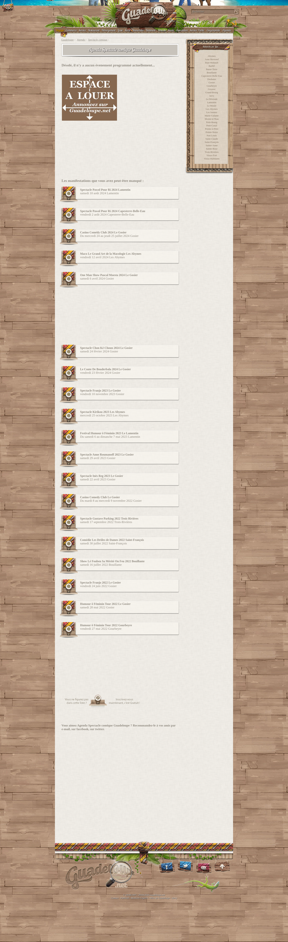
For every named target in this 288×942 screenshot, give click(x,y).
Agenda (226, 30)
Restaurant (93, 30)
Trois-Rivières (212, 152)
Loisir (120, 30)
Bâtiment (150, 30)
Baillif (212, 66)
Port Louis (212, 135)
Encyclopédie (213, 30)
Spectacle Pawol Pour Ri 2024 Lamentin (105, 189)
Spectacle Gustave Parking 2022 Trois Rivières (109, 518)
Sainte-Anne (212, 145)
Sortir (127, 30)
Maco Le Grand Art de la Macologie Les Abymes (110, 253)
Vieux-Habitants (211, 158)
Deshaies (211, 79)
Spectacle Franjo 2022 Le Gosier (100, 582)
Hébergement (108, 30)
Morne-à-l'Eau (212, 119)
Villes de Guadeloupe (160, 898)
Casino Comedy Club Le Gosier (100, 497)
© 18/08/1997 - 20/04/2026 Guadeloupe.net (144, 894)
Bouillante (212, 72)
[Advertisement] (150, 98)
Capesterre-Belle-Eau (211, 75)
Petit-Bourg (211, 122)
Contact (114, 898)
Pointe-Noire (212, 132)
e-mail (66, 729)
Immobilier (138, 30)
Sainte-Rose (211, 148)
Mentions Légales (139, 898)
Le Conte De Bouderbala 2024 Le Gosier (105, 369)
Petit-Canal (211, 125)
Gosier (211, 82)
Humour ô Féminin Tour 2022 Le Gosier (105, 603)
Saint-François (212, 142)
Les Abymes (212, 109)
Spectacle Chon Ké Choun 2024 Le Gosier (106, 347)
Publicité (124, 898)
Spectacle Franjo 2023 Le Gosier (100, 390)
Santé (171, 30)
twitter (99, 729)
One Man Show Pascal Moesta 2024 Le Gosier (109, 275)
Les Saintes (211, 112)
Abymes (212, 56)
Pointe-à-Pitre (211, 128)
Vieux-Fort (211, 155)
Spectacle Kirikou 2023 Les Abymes (102, 411)
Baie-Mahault (211, 62)
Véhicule (161, 30)
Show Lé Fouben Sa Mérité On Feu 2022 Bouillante (112, 561)
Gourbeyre (212, 85)
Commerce (71, 30)
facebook (82, 729)
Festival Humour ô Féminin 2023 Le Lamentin (109, 433)
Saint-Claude (212, 138)
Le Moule (211, 105)
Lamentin (211, 102)
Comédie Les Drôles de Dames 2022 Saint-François (112, 539)
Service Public (197, 30)
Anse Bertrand (212, 59)
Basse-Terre (211, 69)
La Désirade (211, 99)
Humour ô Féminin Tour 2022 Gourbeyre (106, 625)
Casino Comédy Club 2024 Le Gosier (103, 232)
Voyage (59, 30)
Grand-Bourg (211, 92)
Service (82, 30)
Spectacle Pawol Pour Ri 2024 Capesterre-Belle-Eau (112, 211)
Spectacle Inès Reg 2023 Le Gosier (101, 475)
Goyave (211, 89)
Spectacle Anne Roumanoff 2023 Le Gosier (107, 454)
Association (182, 30)
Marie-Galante (212, 115)
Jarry (211, 95)
